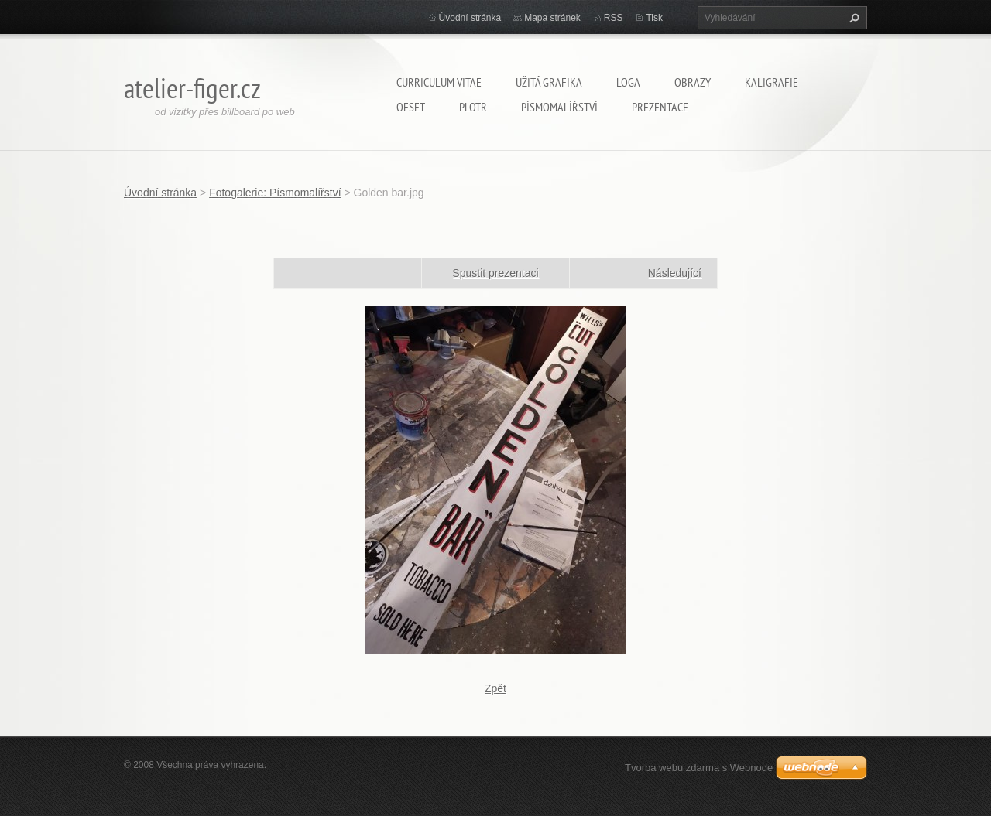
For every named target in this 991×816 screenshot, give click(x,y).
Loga (628, 82)
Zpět (495, 688)
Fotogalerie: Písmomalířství (275, 192)
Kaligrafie (771, 82)
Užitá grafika (549, 82)
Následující (674, 273)
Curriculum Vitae (439, 82)
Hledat (852, 17)
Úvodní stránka (470, 17)
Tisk (654, 17)
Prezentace (660, 106)
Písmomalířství (559, 106)
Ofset (410, 106)
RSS (613, 17)
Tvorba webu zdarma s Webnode (699, 767)
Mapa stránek (552, 17)
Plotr (473, 106)
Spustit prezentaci (495, 273)
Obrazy (692, 82)
